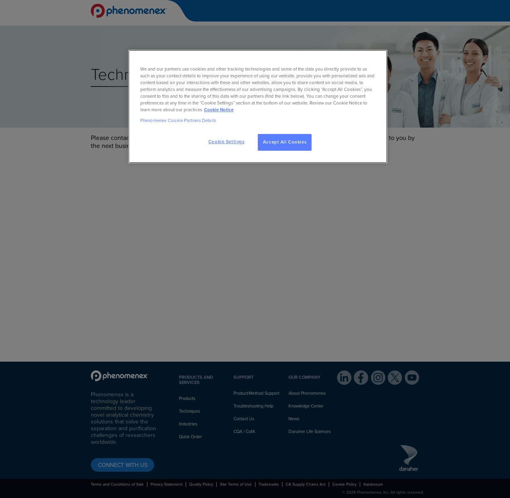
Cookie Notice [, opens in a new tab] (218, 109)
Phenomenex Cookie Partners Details (178, 120)
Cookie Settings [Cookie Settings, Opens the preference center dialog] (226, 141)
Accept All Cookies (284, 142)
